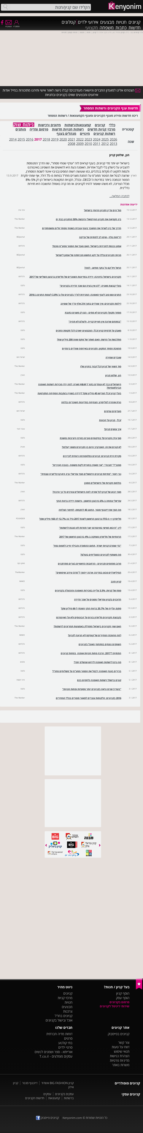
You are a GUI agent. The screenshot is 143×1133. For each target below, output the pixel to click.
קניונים (134, 22)
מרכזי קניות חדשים (101, 129)
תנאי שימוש (121, 1051)
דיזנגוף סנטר (29, 1083)
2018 (46, 139)
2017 (38, 139)
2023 (88, 139)
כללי (112, 125)
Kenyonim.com (72, 1118)
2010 (88, 143)
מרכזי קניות (65, 998)
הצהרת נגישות (119, 1056)
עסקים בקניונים (64, 1094)
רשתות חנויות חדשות (68, 129)
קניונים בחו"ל (63, 1015)
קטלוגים (69, 22)
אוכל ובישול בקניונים (59, 1020)
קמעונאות (54, 1098)
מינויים (85, 133)
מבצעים (107, 22)
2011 (96, 143)
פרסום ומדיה (39, 129)
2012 (105, 143)
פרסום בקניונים (119, 1002)
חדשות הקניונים (34, 1098)
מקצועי (91, 27)
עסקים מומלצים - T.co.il (55, 1056)
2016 (29, 139)
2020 (63, 139)
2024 (96, 139)
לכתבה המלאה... (119, 196)
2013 (113, 143)
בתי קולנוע (65, 1043)
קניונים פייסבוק (47, 1118)
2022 (80, 139)
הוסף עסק (122, 998)
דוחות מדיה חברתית (59, 1034)
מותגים (20, 129)
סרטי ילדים (65, 1047)
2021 (71, 139)
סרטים (68, 1038)
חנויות (121, 22)
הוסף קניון (122, 993)
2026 (113, 139)
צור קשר (123, 1042)
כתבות (121, 27)
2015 (21, 139)
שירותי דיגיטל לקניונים (114, 1006)
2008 (71, 143)
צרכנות (67, 1011)
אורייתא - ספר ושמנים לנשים (53, 1052)
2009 (80, 143)
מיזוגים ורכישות (49, 125)
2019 (54, 139)
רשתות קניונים (104, 133)
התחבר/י (16, 25)
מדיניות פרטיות (119, 1060)
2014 (13, 139)
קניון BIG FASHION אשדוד (57, 1083)
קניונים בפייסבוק (118, 1034)
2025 (105, 139)
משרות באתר (120, 1065)
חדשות (134, 27)
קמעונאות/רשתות (77, 125)
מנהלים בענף (66, 133)
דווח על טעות (120, 1047)
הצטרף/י (8, 25)
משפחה (107, 27)
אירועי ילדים (88, 22)
